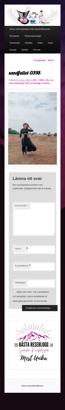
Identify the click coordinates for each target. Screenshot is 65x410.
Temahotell (15, 43)
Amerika (28, 43)
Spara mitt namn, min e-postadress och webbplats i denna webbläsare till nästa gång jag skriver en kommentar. (31, 296)
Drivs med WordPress (32, 386)
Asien (50, 43)
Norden (24, 50)
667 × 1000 (38, 80)
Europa (13, 50)
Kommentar (21, 205)
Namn (21, 248)
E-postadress (22, 265)
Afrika (40, 43)
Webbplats (20, 282)
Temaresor (14, 36)
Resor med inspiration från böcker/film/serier (30, 29)
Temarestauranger (32, 36)
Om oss (36, 50)
